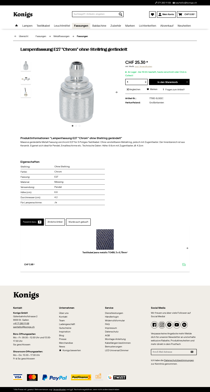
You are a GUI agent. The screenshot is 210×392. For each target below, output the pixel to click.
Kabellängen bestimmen (118, 343)
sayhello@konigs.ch (185, 3)
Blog (61, 335)
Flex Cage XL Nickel (138, 253)
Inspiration (64, 332)
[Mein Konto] (166, 14)
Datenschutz (112, 332)
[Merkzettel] (152, 14)
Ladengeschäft (67, 324)
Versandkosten (59, 389)
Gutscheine (65, 328)
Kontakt (63, 317)
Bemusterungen (113, 347)
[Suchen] (120, 14)
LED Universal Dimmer (117, 350)
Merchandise (66, 343)
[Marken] (130, 26)
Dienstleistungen (114, 313)
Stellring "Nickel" (105, 253)
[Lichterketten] (147, 26)
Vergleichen (133, 89)
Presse (62, 339)
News (62, 347)
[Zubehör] (115, 26)
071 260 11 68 (163, 2)
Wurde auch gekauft (78, 222)
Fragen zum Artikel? (173, 90)
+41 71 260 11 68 (21, 323)
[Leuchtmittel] (62, 26)
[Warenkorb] (187, 14)
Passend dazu (32, 222)
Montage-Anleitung (115, 339)
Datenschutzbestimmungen (179, 360)
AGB (107, 335)
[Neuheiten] (184, 26)
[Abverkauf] (167, 26)
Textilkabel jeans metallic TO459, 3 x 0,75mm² (38, 254)
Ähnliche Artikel (55, 222)
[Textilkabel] (43, 26)
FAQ (107, 324)
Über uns (64, 313)
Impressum (111, 328)
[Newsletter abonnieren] (192, 352)
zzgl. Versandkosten (143, 66)
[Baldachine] (99, 26)
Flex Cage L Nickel (171, 253)
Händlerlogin (112, 317)
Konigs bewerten (70, 350)
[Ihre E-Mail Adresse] (169, 352)
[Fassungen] (81, 26)
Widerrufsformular (115, 321)
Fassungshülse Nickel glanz (72, 253)
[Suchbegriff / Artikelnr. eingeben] (98, 14)
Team (62, 321)
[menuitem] (98, 14)
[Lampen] (27, 26)
